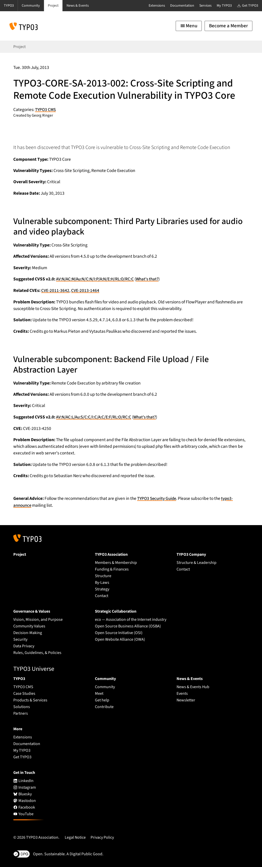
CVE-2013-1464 (85, 290)
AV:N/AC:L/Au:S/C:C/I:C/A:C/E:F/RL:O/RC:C (96, 417)
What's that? (152, 279)
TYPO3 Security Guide (157, 498)
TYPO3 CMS (46, 109)
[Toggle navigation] (189, 26)
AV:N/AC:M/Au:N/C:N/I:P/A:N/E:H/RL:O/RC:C (97, 279)
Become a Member (228, 25)
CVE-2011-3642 (55, 290)
